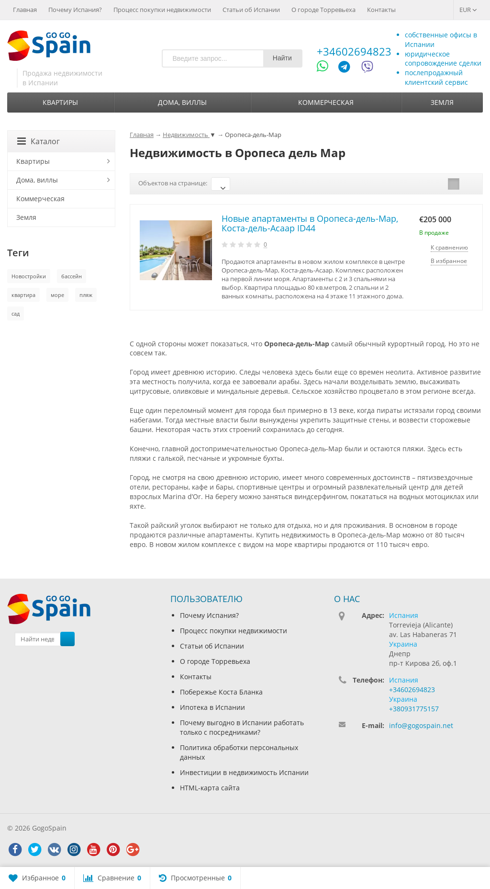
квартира (23, 294)
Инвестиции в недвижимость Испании (244, 772)
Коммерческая (326, 102)
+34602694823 (354, 51)
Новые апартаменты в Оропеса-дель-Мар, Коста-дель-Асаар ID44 (310, 223)
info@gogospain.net (421, 725)
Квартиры (60, 102)
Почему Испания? (75, 9)
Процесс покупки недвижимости (162, 9)
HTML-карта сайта (210, 787)
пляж (85, 294)
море (57, 294)
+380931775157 (414, 708)
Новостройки (28, 276)
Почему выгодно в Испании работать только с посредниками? (242, 727)
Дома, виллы (182, 102)
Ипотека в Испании (212, 707)
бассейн (71, 276)
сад (15, 313)
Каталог (38, 141)
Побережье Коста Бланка (221, 691)
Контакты (381, 9)
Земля (442, 102)
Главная (25, 9)
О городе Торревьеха (323, 9)
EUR (468, 9)
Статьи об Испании (251, 9)
